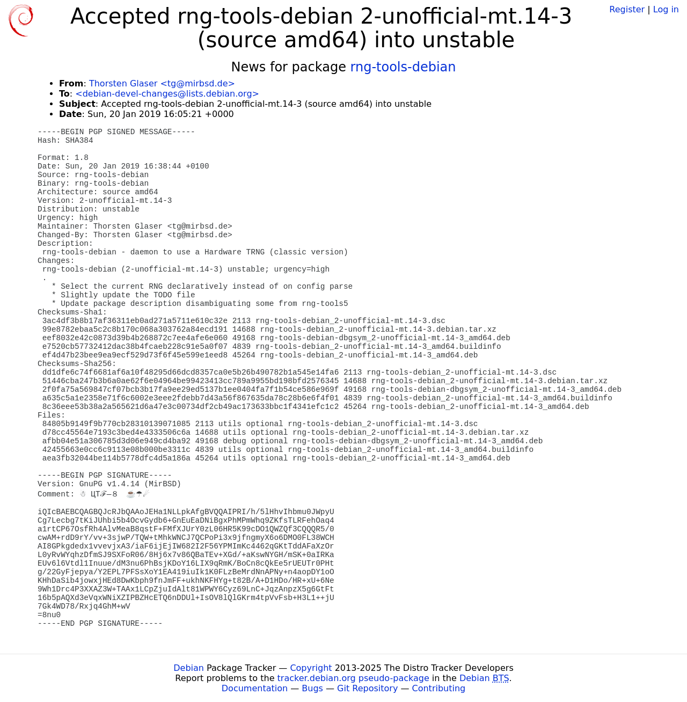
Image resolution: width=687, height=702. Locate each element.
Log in (666, 9)
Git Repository (367, 688)
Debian (188, 668)
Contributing (439, 688)
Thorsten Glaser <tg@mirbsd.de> (162, 83)
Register (627, 9)
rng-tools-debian (403, 67)
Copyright (311, 668)
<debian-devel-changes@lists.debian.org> (167, 94)
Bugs (312, 688)
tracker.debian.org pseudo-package (353, 678)
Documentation (255, 688)
